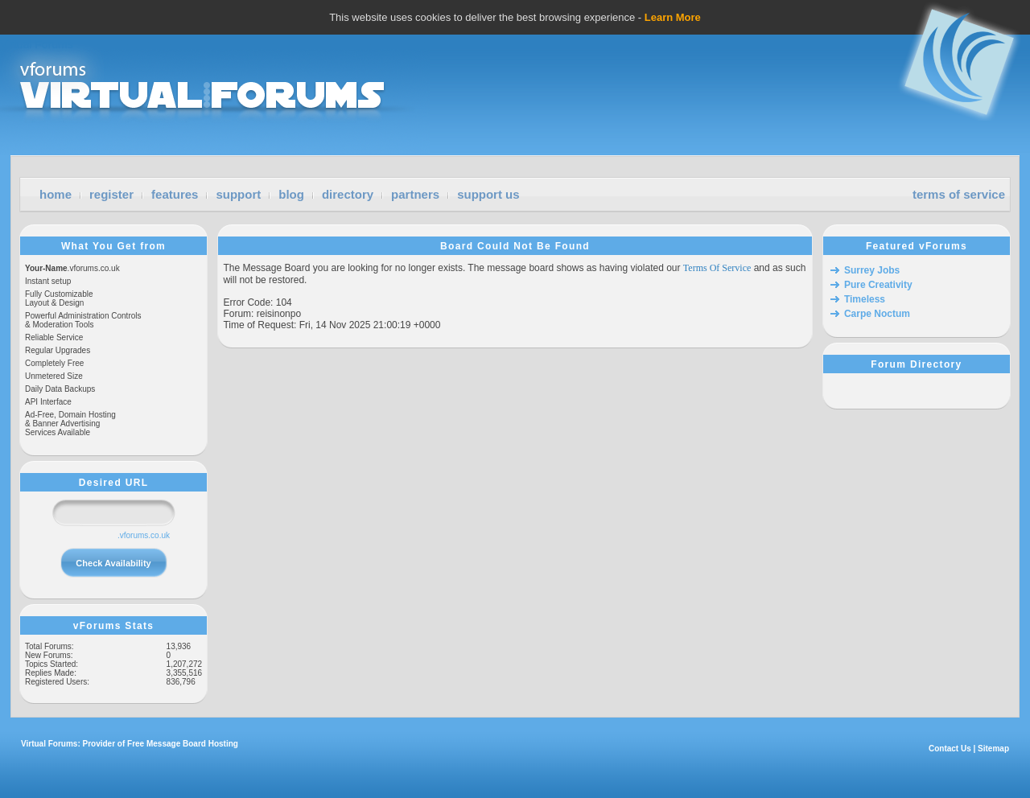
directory (347, 194)
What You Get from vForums (113, 246)
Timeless (864, 299)
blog (291, 194)
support (238, 194)
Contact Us (950, 748)
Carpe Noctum (877, 313)
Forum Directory (916, 364)
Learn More (673, 17)
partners (415, 194)
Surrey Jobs (872, 270)
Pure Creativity (878, 284)
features (174, 194)
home (55, 194)
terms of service (959, 194)
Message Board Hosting (192, 743)
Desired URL (114, 482)
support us (488, 194)
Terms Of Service (717, 268)
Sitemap (993, 748)
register (111, 194)
